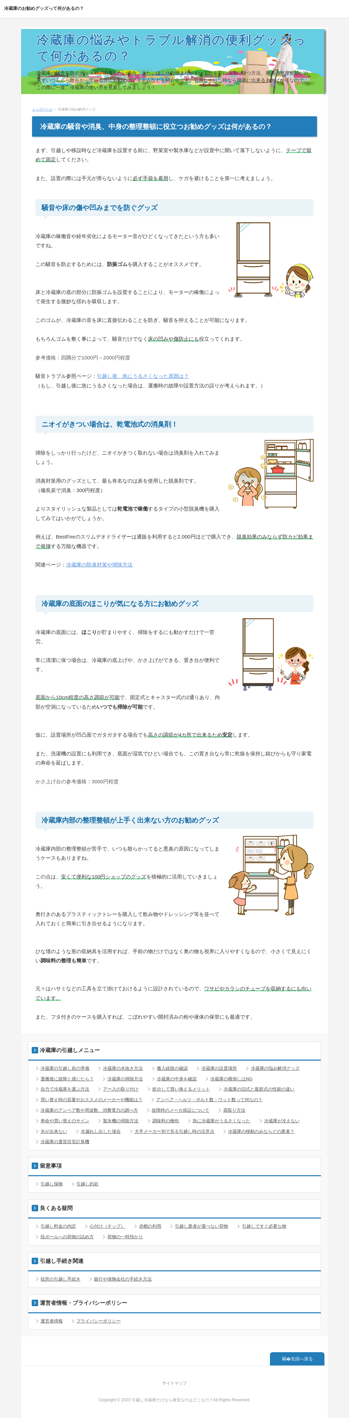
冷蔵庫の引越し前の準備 (65, 1068)
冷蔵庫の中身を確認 (177, 1078)
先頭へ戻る (302, 1358)
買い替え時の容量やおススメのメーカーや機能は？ (91, 1099)
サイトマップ (174, 1383)
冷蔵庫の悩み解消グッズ (275, 1068)
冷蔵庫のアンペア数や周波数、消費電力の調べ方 (89, 1110)
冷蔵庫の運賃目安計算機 (65, 1141)
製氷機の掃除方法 (120, 1120)
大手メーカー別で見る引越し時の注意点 (174, 1131)
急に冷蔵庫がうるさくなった (221, 1120)
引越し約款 (87, 1183)
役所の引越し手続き (60, 1279)
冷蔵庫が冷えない (282, 1120)
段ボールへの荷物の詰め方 (67, 1236)
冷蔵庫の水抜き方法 (123, 1068)
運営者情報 (52, 1321)
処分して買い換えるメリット (181, 1089)
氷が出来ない (54, 1131)
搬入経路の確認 (172, 1068)
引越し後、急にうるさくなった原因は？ (143, 376)
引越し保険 (52, 1183)
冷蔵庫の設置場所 (219, 1068)
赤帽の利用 (150, 1226)
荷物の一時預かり (125, 1236)
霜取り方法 (234, 1110)
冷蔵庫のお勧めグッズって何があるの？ (44, 8)
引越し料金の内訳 (58, 1226)
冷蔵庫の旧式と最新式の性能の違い (259, 1089)
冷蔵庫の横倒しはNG (231, 1078)
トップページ (42, 109)
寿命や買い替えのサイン (65, 1120)
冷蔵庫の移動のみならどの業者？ (261, 1131)
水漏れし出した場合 (101, 1131)
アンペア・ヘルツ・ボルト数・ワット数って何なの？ (209, 1099)
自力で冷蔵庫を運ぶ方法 (65, 1089)
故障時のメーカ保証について (180, 1110)
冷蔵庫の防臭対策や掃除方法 (99, 564)
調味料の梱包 (165, 1120)
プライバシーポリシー (98, 1321)
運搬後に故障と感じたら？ (67, 1078)
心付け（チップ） (107, 1226)
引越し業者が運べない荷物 (201, 1226)
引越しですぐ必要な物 (264, 1226)
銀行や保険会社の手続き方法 (123, 1279)
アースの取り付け (120, 1089)
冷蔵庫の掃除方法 (125, 1078)
